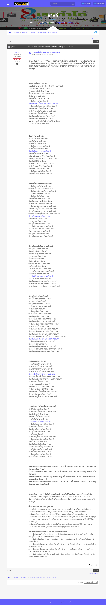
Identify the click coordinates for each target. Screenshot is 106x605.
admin (17, 52)
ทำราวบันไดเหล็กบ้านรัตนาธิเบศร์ (42, 374)
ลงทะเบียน (72, 23)
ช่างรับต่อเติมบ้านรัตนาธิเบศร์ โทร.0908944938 (46, 52)
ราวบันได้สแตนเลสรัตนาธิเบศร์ (41, 276)
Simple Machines (52, 602)
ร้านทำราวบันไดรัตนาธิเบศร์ (40, 421)
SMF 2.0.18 (37, 602)
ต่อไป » (97, 39)
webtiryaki (68, 602)
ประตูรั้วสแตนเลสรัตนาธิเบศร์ (40, 216)
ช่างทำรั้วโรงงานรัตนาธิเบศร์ (40, 151)
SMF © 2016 (44, 602)
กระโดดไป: (80, 582)
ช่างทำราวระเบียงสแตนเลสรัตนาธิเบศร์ (44, 339)
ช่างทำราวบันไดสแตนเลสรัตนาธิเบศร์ (44, 103)
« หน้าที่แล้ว (92, 39)
